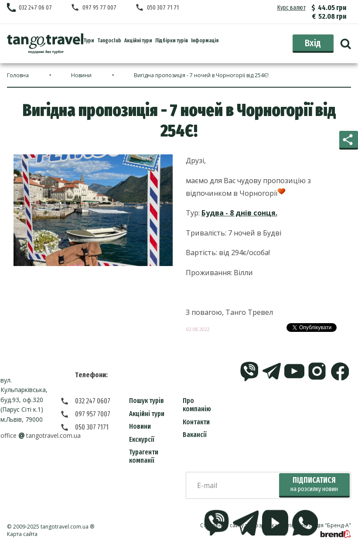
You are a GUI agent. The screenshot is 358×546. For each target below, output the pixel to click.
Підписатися (314, 484)
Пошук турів (146, 400)
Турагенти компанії (143, 456)
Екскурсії (141, 439)
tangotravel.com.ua (65, 526)
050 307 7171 (92, 427)
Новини (140, 426)
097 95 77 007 (99, 7)
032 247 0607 (92, 401)
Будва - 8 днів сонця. (239, 213)
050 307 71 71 (163, 7)
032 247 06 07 (35, 7)
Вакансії (195, 434)
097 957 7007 (92, 414)
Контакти (196, 422)
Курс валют (291, 7)
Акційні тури (146, 414)
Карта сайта (22, 534)
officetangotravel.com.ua (40, 435)
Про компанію (197, 404)
